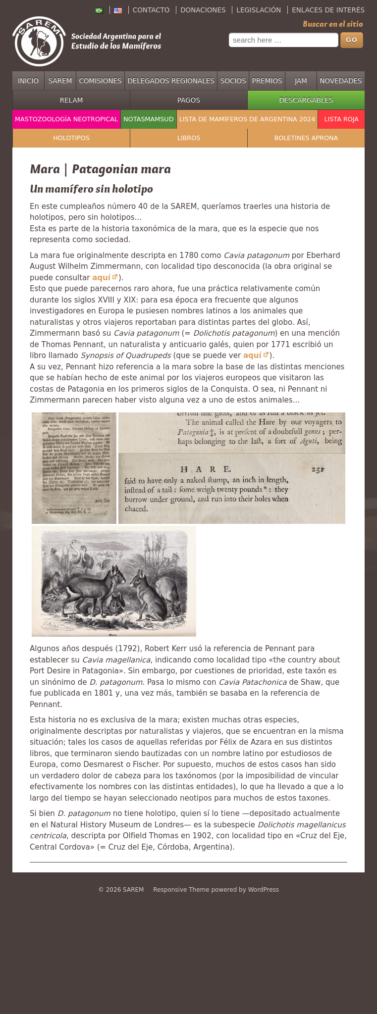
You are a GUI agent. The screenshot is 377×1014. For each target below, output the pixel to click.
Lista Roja (341, 119)
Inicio (28, 81)
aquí (101, 277)
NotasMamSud (148, 119)
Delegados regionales (171, 81)
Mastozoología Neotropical (66, 119)
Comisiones (100, 81)
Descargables (306, 100)
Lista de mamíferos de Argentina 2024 (247, 119)
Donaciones (202, 10)
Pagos (188, 100)
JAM (301, 81)
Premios (267, 81)
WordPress (263, 889)
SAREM (60, 81)
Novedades (341, 81)
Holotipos (71, 138)
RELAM (71, 100)
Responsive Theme (181, 889)
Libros (189, 138)
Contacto (151, 10)
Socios (233, 81)
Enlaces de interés (328, 10)
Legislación (258, 10)
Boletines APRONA (306, 138)
